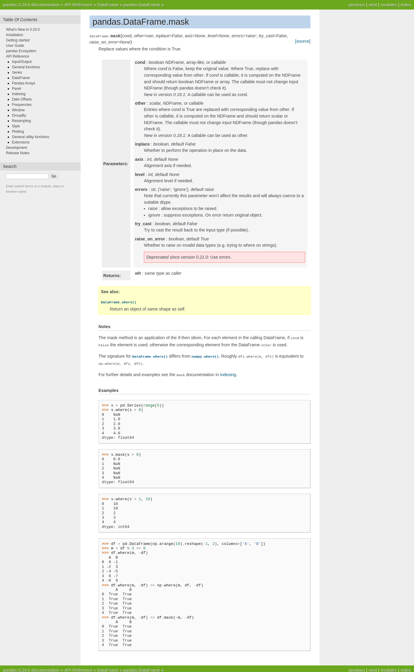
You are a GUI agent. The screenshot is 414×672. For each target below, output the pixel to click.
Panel (16, 88)
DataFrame (107, 4)
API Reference (78, 4)
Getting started (18, 40)
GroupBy (19, 115)
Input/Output (22, 62)
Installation (14, 35)
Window (18, 110)
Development (16, 148)
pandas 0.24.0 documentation (31, 4)
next (373, 4)
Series (17, 72)
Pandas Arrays (23, 83)
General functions (26, 67)
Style (16, 126)
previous (357, 4)
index (406, 4)
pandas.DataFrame (141, 4)
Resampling (21, 121)
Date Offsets (22, 99)
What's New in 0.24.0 (23, 29)
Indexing (18, 94)
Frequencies (22, 105)
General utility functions (30, 137)
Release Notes (18, 153)
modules (389, 4)
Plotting (18, 131)
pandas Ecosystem (21, 51)
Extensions (21, 142)
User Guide (15, 46)
